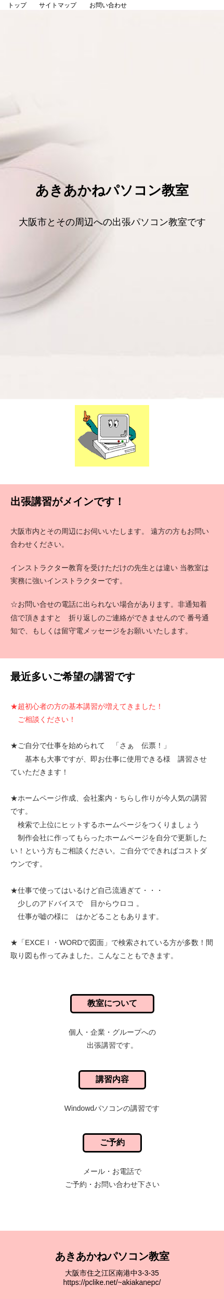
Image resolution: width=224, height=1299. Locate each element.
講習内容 (112, 1079)
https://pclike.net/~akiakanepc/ (112, 1282)
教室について (112, 1003)
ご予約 (112, 1142)
